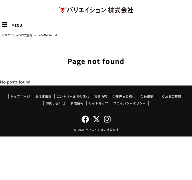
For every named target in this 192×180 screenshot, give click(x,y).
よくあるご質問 (169, 96)
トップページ (20, 96)
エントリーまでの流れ (72, 96)
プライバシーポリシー (129, 103)
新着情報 (77, 103)
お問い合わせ (56, 103)
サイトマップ (98, 103)
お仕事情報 (43, 96)
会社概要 (146, 96)
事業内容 (100, 96)
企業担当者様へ (123, 96)
